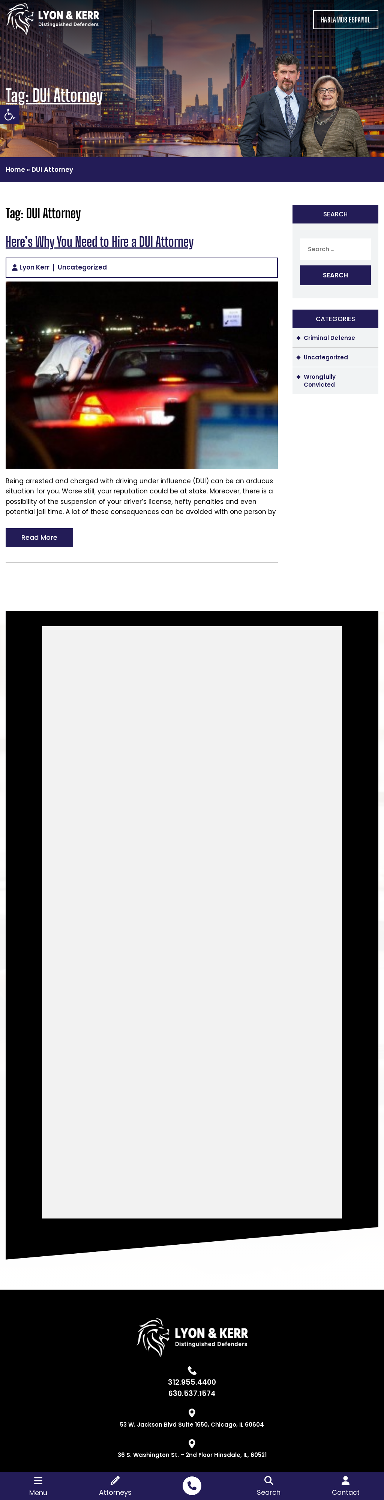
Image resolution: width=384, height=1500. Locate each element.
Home (15, 169)
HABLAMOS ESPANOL (345, 19)
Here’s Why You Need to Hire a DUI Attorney (100, 241)
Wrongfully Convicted (320, 381)
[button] (10, 114)
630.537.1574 (192, 1393)
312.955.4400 (192, 1382)
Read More (39, 537)
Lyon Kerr (35, 267)
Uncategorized (82, 267)
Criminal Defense (329, 338)
